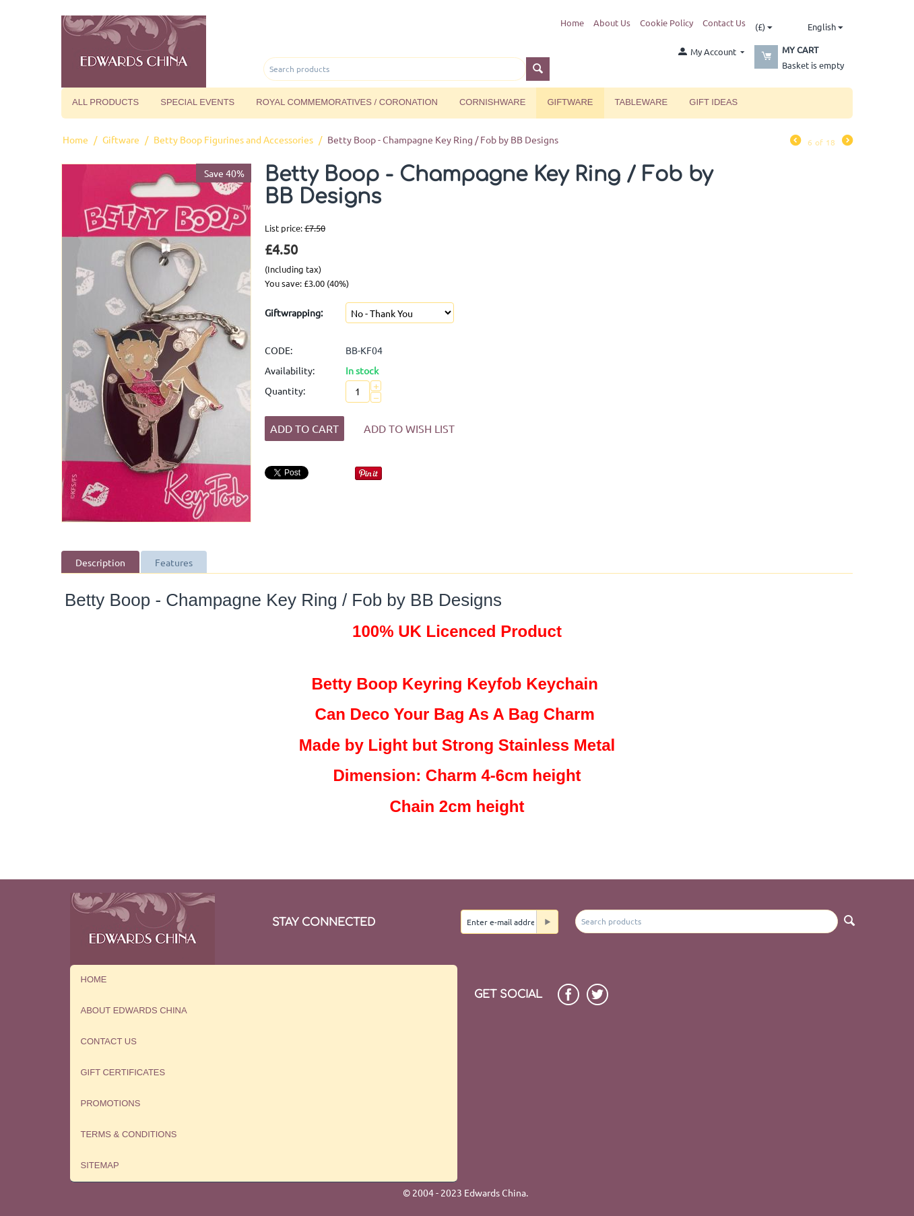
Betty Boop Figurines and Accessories (233, 139)
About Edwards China (134, 1010)
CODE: (278, 350)
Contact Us (724, 22)
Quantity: (285, 390)
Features (174, 562)
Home (572, 22)
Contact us (109, 1041)
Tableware (641, 102)
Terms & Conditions (129, 1134)
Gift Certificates (123, 1072)
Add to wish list (409, 428)
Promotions (111, 1103)
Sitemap (100, 1165)
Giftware (570, 102)
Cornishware (492, 102)
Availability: (290, 370)
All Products (105, 102)
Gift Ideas (713, 102)
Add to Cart (304, 428)
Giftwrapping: (294, 312)
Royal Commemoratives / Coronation (347, 102)
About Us (611, 22)
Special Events (197, 102)
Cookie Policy (666, 22)
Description (100, 562)
